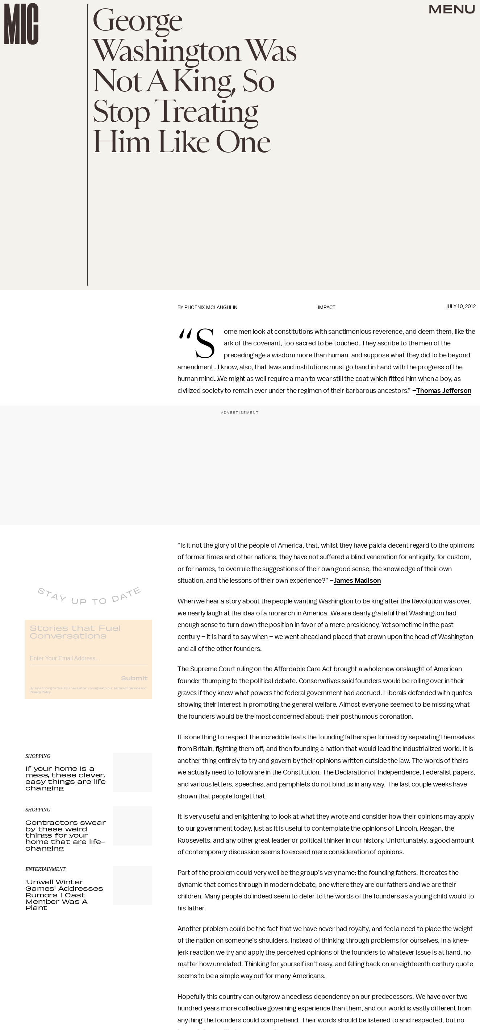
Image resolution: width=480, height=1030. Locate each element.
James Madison (357, 580)
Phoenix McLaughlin (210, 307)
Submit (134, 683)
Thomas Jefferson (443, 390)
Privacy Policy (40, 697)
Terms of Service (126, 693)
